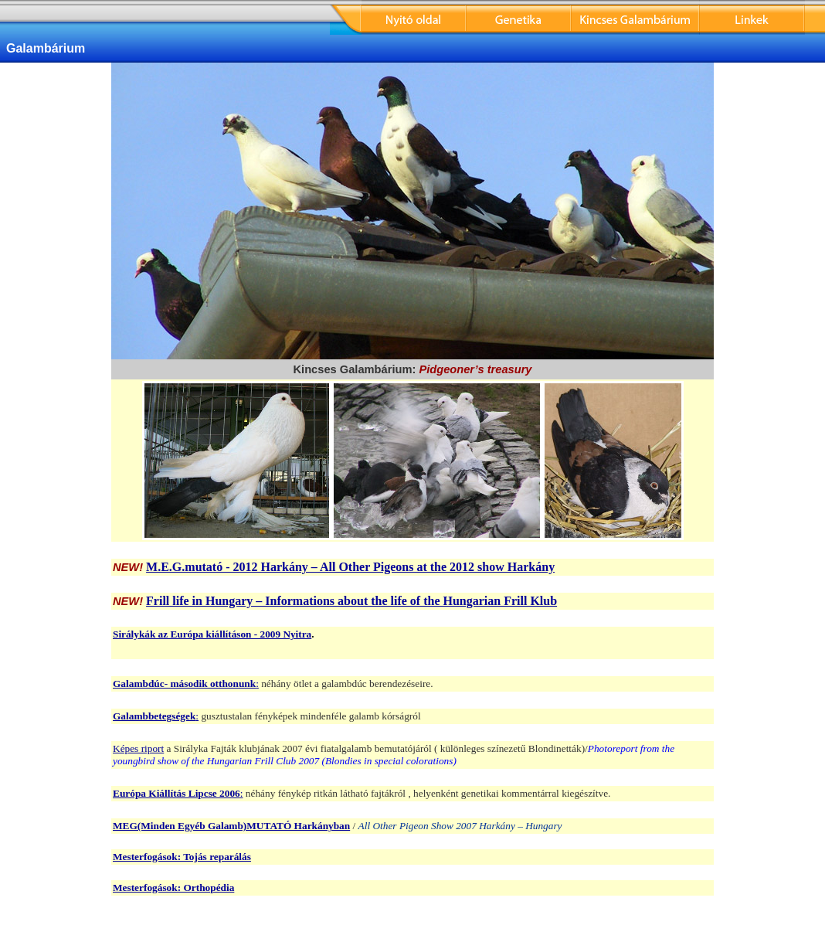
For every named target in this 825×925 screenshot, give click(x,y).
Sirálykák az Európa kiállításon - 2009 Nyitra (212, 634)
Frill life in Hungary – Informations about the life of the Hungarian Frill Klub (351, 600)
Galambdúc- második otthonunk (184, 683)
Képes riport (138, 748)
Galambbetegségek (154, 716)
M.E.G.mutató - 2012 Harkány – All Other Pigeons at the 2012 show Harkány (350, 566)
